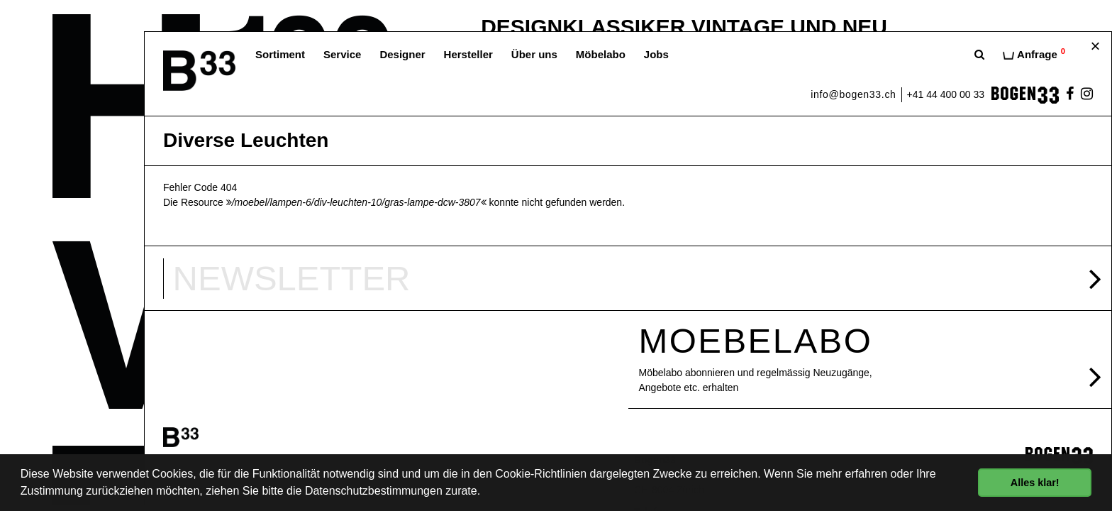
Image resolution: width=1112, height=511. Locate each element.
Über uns (534, 54)
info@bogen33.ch (853, 94)
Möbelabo (601, 54)
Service (342, 54)
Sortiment (280, 54)
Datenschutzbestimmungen (374, 491)
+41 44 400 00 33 (945, 94)
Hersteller (468, 54)
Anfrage (1034, 53)
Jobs (656, 54)
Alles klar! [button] (1035, 482)
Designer (402, 54)
